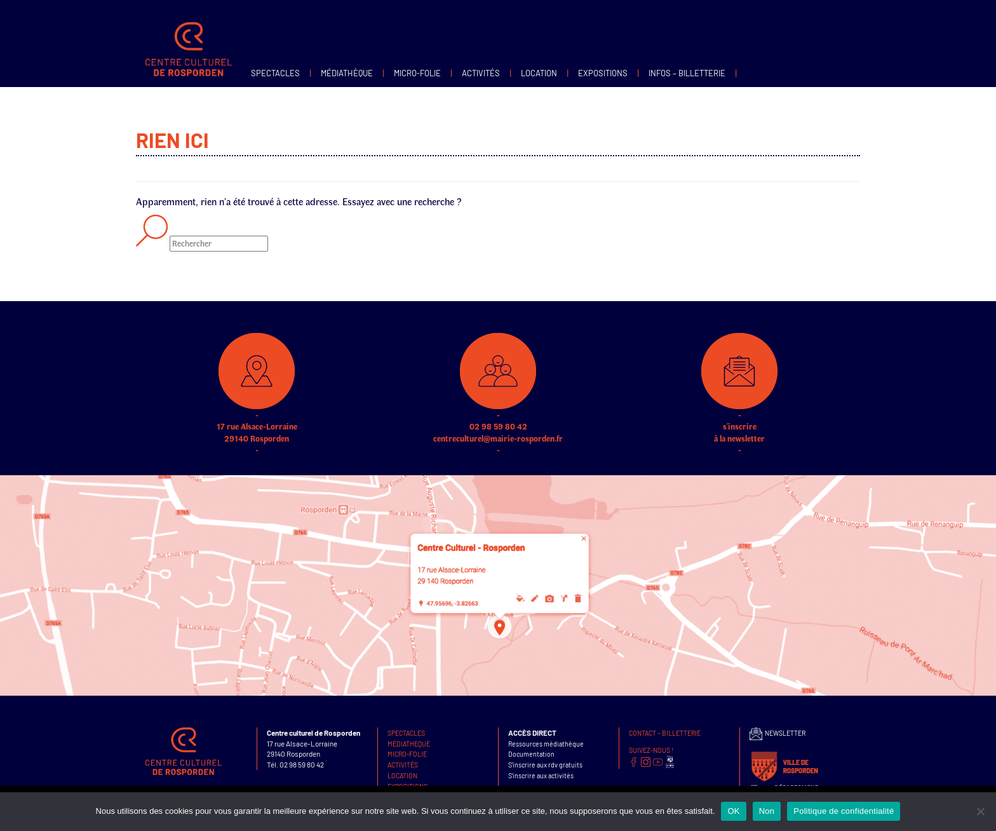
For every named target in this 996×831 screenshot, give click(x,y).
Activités (481, 73)
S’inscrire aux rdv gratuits (545, 764)
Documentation (531, 754)
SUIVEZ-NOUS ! (651, 750)
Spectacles (275, 73)
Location (539, 73)
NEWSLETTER (777, 733)
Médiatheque (408, 744)
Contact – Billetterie (665, 733)
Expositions (603, 73)
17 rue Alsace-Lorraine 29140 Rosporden (256, 410)
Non (767, 811)
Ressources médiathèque (546, 744)
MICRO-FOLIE (417, 73)
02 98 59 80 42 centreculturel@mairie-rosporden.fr (498, 410)
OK (733, 811)
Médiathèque (347, 73)
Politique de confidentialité (843, 811)
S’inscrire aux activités (541, 775)
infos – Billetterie (687, 73)
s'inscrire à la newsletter (739, 410)
